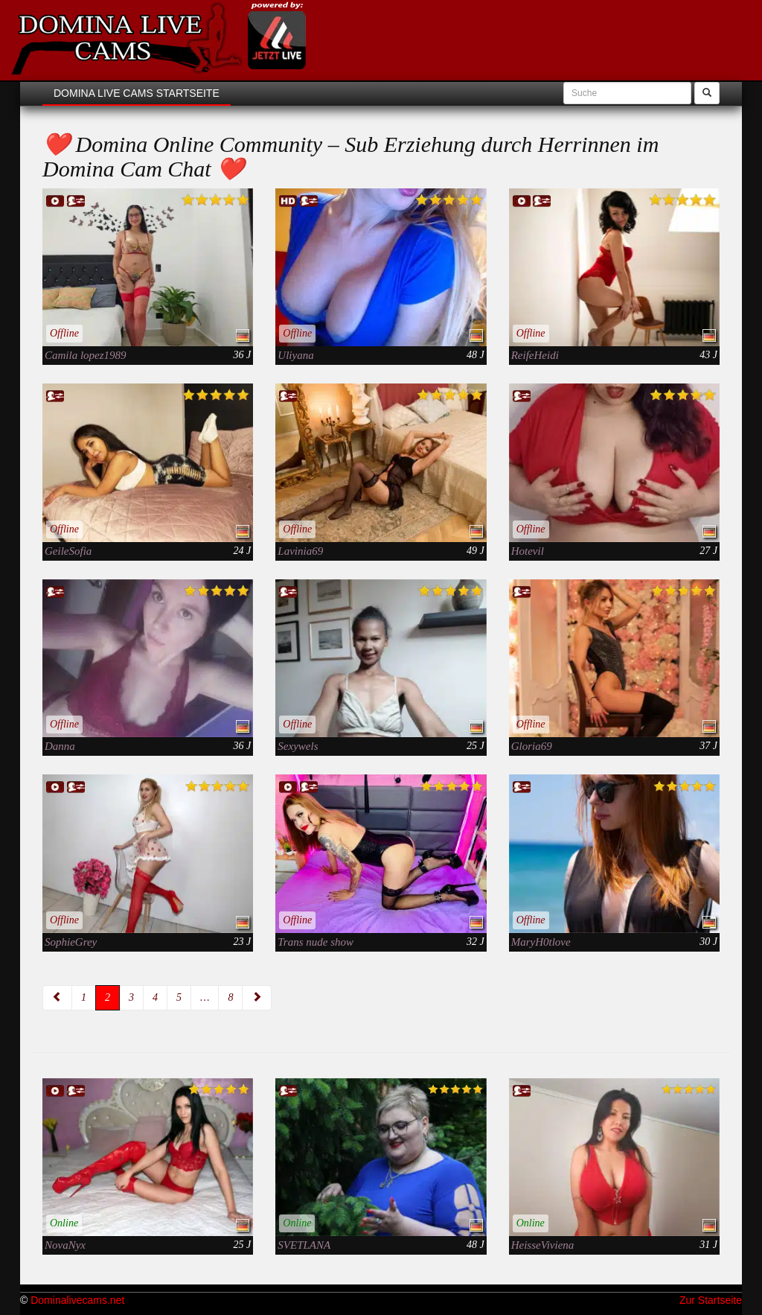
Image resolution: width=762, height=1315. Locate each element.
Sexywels (298, 746)
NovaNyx (65, 1245)
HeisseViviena (542, 1245)
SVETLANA (304, 1245)
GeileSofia (68, 551)
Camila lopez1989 (86, 355)
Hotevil (527, 551)
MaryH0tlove (541, 942)
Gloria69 (531, 746)
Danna (60, 746)
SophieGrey (71, 942)
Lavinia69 (300, 551)
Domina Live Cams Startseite (137, 93)
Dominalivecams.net (77, 1300)
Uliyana (295, 355)
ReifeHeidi (535, 355)
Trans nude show (315, 942)
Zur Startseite (710, 1300)
